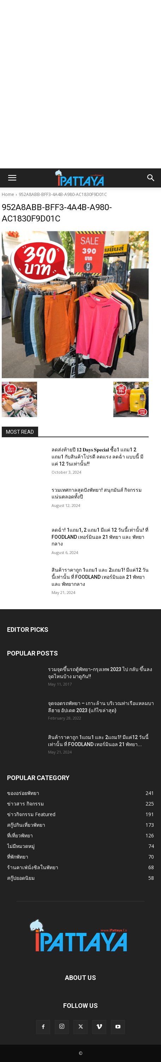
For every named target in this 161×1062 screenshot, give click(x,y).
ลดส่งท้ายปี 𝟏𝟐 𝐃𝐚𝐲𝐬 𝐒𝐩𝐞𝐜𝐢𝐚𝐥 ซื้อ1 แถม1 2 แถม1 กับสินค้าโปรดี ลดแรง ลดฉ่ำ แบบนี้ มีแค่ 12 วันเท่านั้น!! (97, 456)
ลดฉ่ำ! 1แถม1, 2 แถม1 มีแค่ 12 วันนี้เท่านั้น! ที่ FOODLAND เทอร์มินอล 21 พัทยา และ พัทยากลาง (100, 537)
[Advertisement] (80, 84)
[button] (12, 177)
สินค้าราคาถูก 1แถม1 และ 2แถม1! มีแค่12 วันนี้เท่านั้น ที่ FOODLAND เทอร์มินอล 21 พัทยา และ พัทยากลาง (100, 577)
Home (8, 194)
